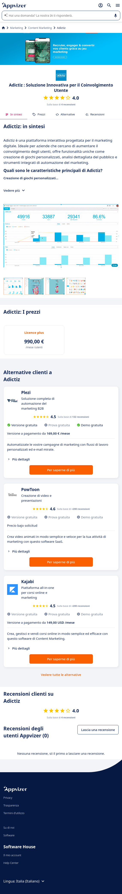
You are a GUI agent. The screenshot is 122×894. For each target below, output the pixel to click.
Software (9, 835)
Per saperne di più (61, 470)
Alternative (65, 114)
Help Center (11, 863)
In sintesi (13, 114)
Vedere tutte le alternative (61, 674)
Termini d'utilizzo (13, 813)
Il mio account (12, 855)
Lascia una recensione (98, 730)
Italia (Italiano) (30, 881)
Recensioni (94, 114)
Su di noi (8, 827)
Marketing (16, 28)
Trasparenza (11, 805)
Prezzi (38, 114)
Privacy (7, 798)
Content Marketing (40, 28)
